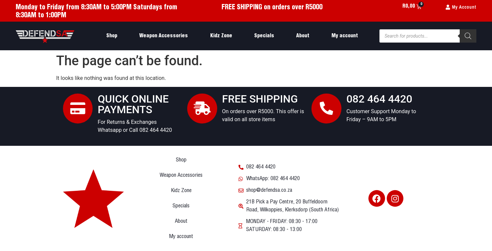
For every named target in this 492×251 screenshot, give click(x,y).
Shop (111, 35)
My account (344, 35)
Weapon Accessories (163, 35)
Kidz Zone (221, 35)
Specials (264, 35)
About (302, 35)
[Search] (468, 36)
